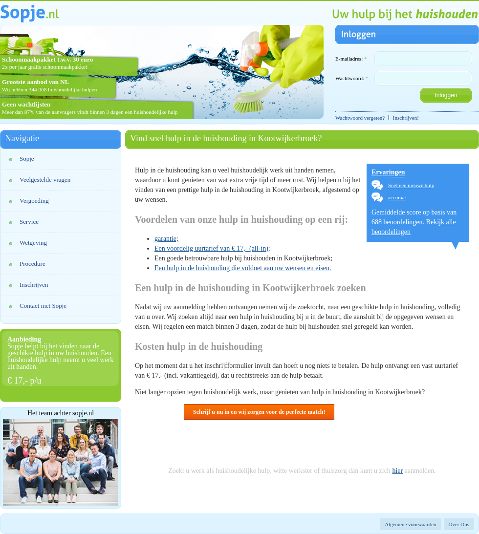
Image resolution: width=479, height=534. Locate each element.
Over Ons (459, 524)
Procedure (32, 263)
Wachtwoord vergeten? (360, 118)
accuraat (397, 197)
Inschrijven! (406, 118)
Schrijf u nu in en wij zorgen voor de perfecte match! (259, 411)
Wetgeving (33, 242)
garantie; (166, 238)
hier (397, 470)
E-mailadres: (351, 59)
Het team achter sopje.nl (60, 413)
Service (29, 221)
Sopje (27, 158)
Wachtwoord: (351, 78)
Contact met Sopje (43, 305)
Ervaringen (388, 172)
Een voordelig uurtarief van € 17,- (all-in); (212, 248)
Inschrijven (34, 284)
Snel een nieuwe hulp (411, 185)
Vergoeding (34, 200)
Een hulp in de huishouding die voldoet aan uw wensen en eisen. (242, 268)
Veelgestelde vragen (45, 179)
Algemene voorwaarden (410, 524)
